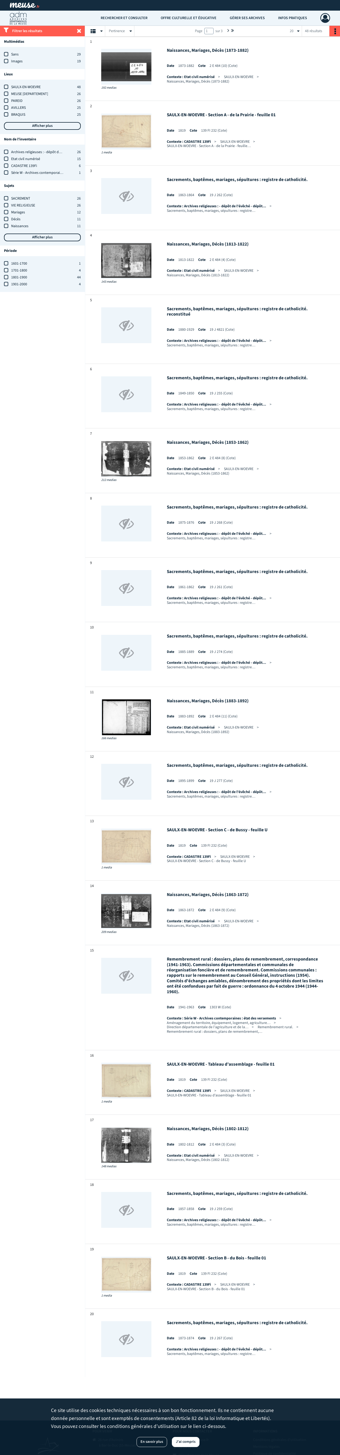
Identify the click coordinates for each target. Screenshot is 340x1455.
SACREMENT (20, 198)
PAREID (17, 101)
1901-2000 (19, 284)
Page (198, 31)
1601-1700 (19, 263)
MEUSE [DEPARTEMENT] (29, 94)
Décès (15, 219)
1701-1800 (19, 270)
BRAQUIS (18, 114)
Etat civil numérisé (25, 159)
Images (17, 61)
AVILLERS (18, 107)
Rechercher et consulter (124, 18)
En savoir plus (152, 1441)
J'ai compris (186, 1441)
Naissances (19, 226)
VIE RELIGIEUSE (23, 205)
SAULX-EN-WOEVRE (26, 87)
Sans (15, 54)
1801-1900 (19, 277)
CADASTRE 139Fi (24, 166)
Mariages (18, 212)
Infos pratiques (292, 18)
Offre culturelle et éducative (188, 18)
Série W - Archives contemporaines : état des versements (55, 172)
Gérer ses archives (247, 18)
